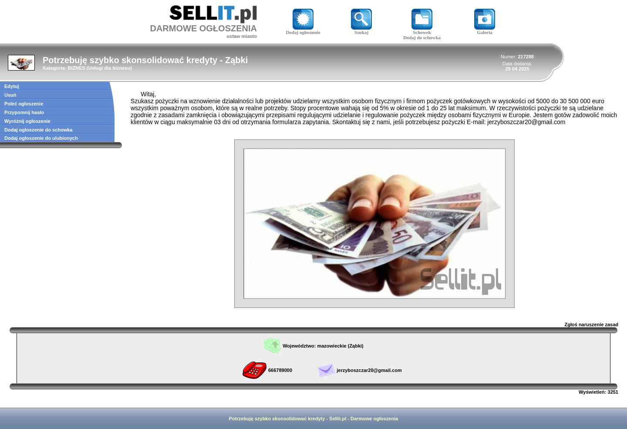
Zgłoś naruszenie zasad (591, 324)
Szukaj (361, 30)
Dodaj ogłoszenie (303, 30)
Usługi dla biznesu (109, 68)
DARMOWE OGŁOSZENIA (203, 28)
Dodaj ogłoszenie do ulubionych (41, 138)
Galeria (484, 30)
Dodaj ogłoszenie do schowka (38, 129)
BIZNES (76, 68)
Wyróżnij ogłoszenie (27, 121)
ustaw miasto (241, 36)
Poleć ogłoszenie (23, 103)
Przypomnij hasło (24, 112)
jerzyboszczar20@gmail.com (369, 370)
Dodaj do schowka (422, 37)
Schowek (421, 30)
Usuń (10, 95)
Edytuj (11, 86)
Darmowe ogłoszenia (374, 418)
